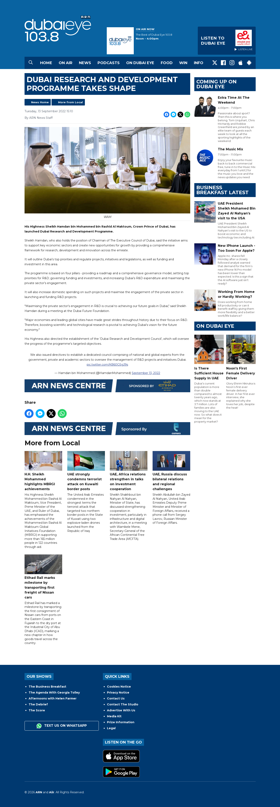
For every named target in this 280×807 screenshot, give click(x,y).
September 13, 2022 (146, 373)
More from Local (70, 102)
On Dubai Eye (140, 63)
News (85, 63)
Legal (111, 728)
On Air (65, 63)
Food (167, 63)
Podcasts (109, 63)
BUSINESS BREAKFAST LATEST (222, 190)
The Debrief (38, 704)
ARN (39, 792)
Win (183, 63)
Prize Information (120, 722)
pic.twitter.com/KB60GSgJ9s (107, 365)
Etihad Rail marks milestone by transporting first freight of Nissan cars (43, 576)
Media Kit (114, 716)
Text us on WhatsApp (62, 725)
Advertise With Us (121, 710)
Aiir (51, 792)
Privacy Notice (118, 692)
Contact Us (116, 698)
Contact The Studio (122, 704)
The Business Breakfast (47, 686)
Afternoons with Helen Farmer (52, 698)
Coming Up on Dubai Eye (216, 84)
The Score (37, 710)
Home (46, 63)
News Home (40, 102)
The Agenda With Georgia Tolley (54, 692)
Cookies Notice (119, 686)
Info (198, 63)
